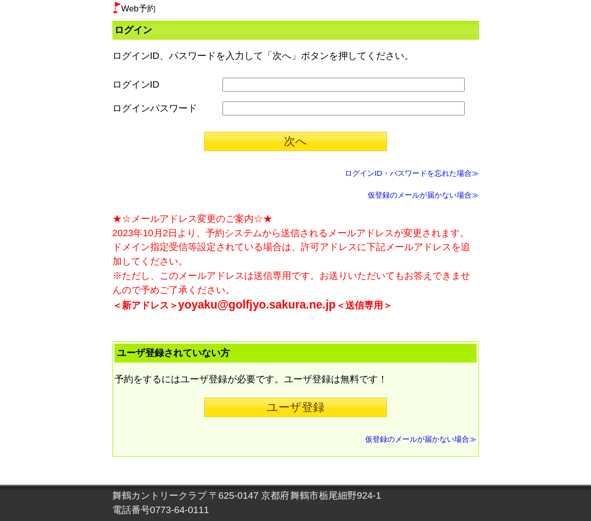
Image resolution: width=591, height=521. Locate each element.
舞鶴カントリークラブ (159, 495)
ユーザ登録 (295, 407)
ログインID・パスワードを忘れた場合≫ (412, 173)
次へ (295, 141)
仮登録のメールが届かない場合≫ (423, 195)
